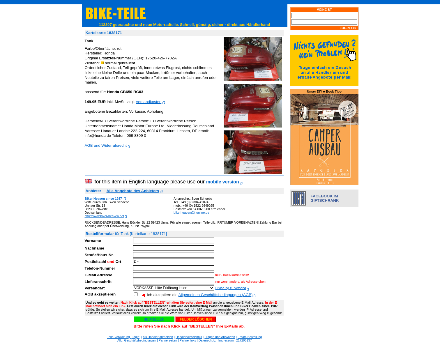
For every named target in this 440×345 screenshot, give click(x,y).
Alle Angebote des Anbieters (133, 191)
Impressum (226, 340)
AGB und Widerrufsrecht (106, 145)
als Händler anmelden (158, 337)
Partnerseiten (168, 340)
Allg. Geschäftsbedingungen (136, 340)
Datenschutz (207, 340)
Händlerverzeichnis (189, 337)
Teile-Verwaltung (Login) (123, 337)
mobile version (222, 181)
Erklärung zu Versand (230, 288)
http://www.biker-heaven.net (104, 216)
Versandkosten (148, 102)
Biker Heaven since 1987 (104, 198)
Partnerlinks (188, 340)
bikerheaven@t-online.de (191, 212)
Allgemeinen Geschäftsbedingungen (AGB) (216, 295)
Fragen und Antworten (219, 337)
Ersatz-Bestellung (250, 337)
